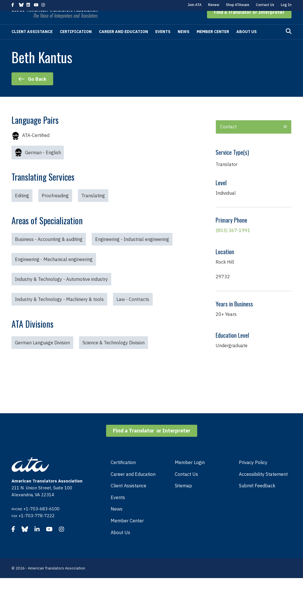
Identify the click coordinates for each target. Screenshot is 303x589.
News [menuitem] (116, 520)
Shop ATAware (237, 5)
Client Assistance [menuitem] (128, 496)
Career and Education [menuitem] (133, 485)
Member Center (213, 42)
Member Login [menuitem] (190, 473)
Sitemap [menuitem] (183, 496)
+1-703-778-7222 (36, 526)
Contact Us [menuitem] (186, 485)
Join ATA (195, 5)
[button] (249, 23)
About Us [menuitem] (120, 543)
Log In (286, 5)
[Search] (289, 42)
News (183, 42)
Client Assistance (32, 42)
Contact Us (265, 5)
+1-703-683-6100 (41, 519)
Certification (76, 42)
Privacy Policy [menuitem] (253, 473)
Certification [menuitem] (123, 473)
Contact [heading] (228, 137)
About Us (246, 42)
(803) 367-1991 (233, 241)
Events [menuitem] (118, 508)
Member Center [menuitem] (127, 531)
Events (162, 42)
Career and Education (123, 42)
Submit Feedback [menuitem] (257, 496)
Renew (213, 5)
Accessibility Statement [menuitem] (263, 485)
